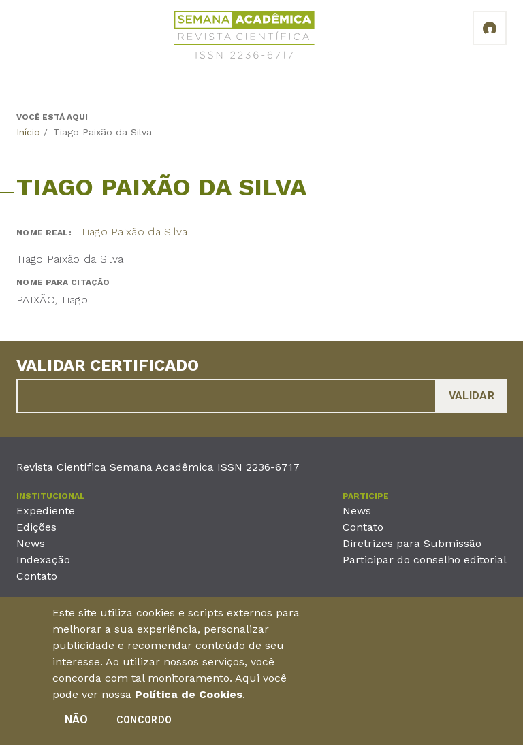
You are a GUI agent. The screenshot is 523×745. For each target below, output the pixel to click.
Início (28, 132)
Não (77, 724)
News (30, 543)
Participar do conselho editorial (425, 559)
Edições (36, 526)
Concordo (144, 725)
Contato (36, 575)
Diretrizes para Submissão (412, 543)
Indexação (43, 559)
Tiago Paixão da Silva (133, 231)
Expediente (45, 510)
